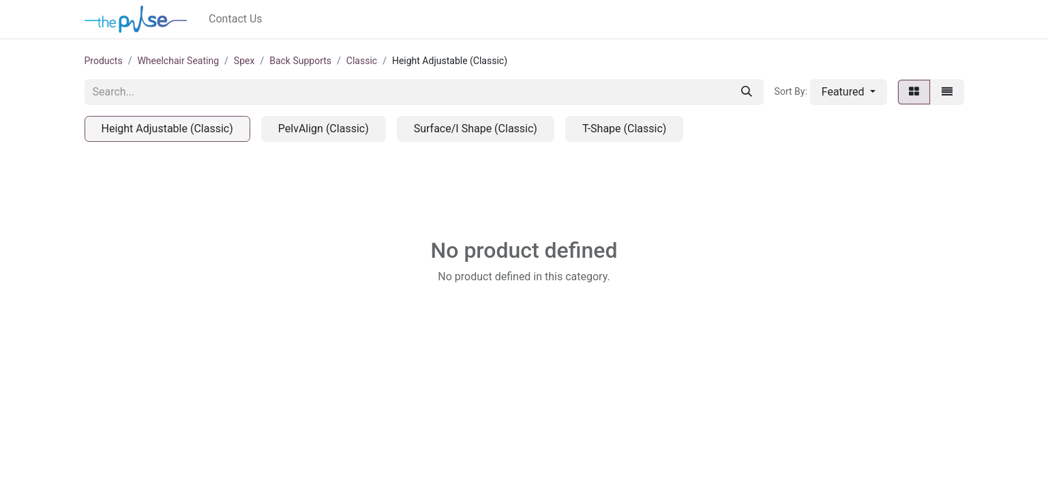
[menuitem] (235, 19)
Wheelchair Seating (178, 60)
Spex (244, 60)
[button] (848, 92)
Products (104, 60)
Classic (361, 60)
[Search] (747, 92)
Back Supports (300, 60)
